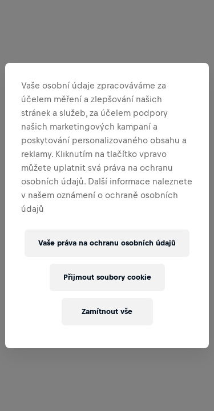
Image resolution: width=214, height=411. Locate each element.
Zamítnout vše (107, 311)
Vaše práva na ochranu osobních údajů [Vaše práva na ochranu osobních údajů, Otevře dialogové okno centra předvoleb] (107, 243)
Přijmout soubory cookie (107, 277)
